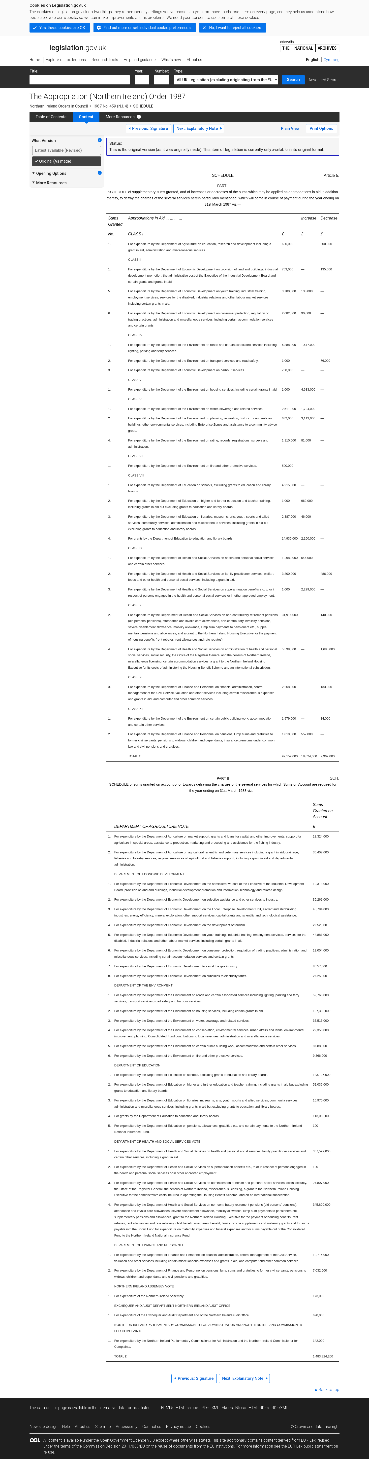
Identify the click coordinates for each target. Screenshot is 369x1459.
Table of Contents (51, 116)
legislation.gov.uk (68, 46)
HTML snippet (187, 1407)
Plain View (290, 128)
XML (215, 1407)
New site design (43, 1426)
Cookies (203, 1426)
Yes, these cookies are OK (62, 27)
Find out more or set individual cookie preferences (147, 27)
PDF (205, 1407)
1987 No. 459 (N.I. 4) (110, 106)
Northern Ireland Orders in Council (59, 106)
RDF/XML (280, 1407)
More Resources (120, 116)
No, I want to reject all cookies (235, 27)
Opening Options (48, 173)
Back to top (329, 1389)
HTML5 (167, 1407)
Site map (103, 1426)
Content (86, 116)
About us (82, 1426)
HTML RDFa (259, 1407)
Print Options (321, 128)
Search (293, 79)
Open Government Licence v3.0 (127, 1440)
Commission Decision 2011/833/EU (114, 1446)
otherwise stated (195, 1440)
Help (66, 1426)
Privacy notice (178, 1426)
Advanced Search (323, 79)
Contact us (151, 1426)
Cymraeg (331, 59)
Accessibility (126, 1426)
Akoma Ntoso (234, 1407)
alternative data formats (119, 1407)
